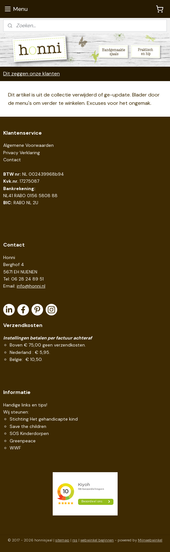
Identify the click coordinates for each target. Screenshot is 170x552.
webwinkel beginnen (97, 540)
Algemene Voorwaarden (28, 145)
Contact (12, 160)
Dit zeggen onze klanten (31, 73)
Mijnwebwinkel (150, 540)
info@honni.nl (31, 286)
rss (74, 540)
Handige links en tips (24, 405)
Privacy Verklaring (21, 152)
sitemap (62, 540)
